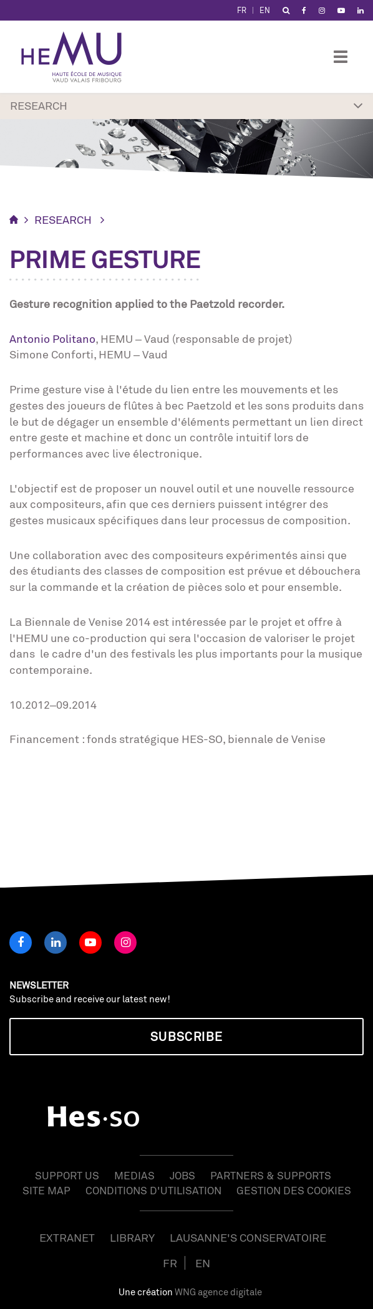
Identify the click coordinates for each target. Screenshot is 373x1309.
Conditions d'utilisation (153, 1190)
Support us (67, 1175)
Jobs (182, 1175)
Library (132, 1237)
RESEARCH (63, 219)
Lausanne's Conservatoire (248, 1237)
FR (241, 10)
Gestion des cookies (293, 1190)
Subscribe (186, 1036)
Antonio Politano (52, 338)
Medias (134, 1175)
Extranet (67, 1237)
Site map (46, 1190)
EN (264, 10)
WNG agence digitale (218, 1292)
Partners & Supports (270, 1175)
